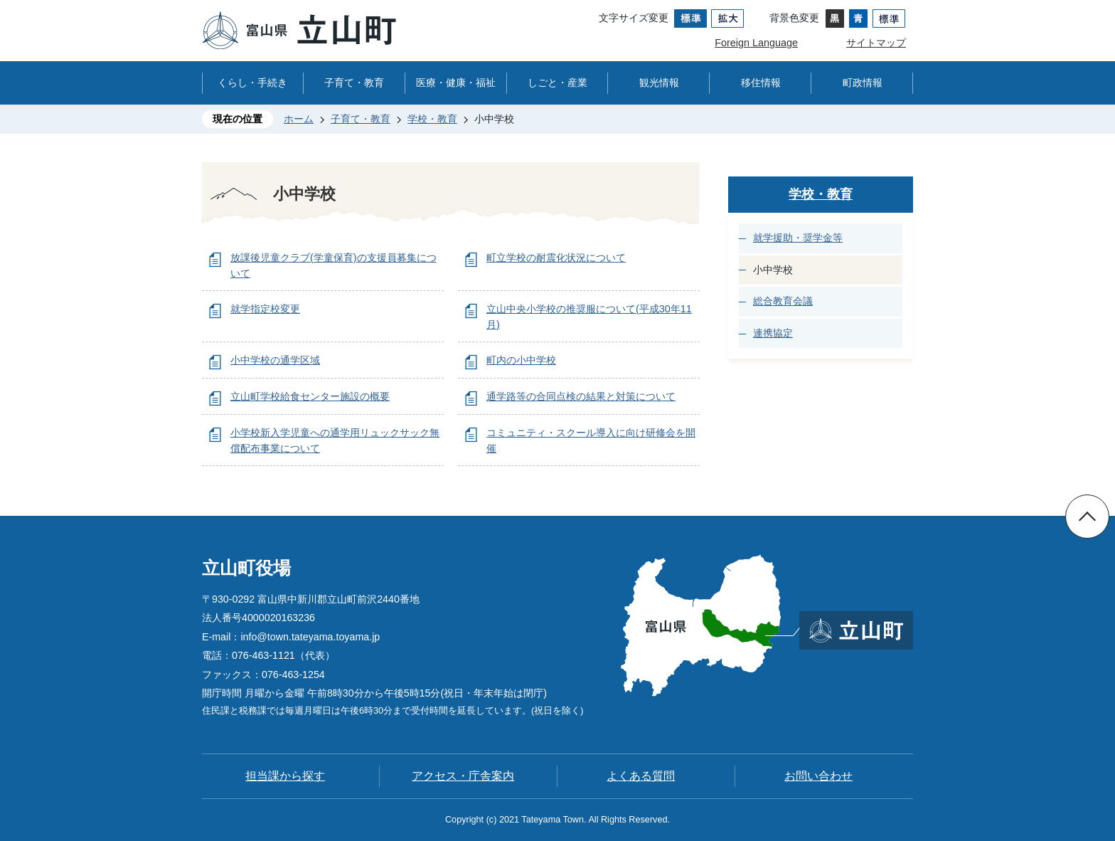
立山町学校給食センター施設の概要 (310, 396)
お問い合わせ (818, 776)
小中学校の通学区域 (275, 360)
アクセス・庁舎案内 (463, 776)
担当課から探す (285, 776)
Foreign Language (756, 42)
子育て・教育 (354, 82)
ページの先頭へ (1087, 516)
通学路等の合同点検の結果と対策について (581, 396)
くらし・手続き (252, 82)
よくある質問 (641, 776)
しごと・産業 (557, 82)
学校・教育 (432, 119)
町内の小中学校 (521, 360)
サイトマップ (876, 42)
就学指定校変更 (265, 308)
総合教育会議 (783, 301)
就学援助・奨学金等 (798, 237)
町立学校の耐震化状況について (556, 257)
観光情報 (659, 82)
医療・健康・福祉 (456, 82)
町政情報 (862, 82)
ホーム (299, 119)
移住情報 (761, 82)
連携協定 (773, 333)
